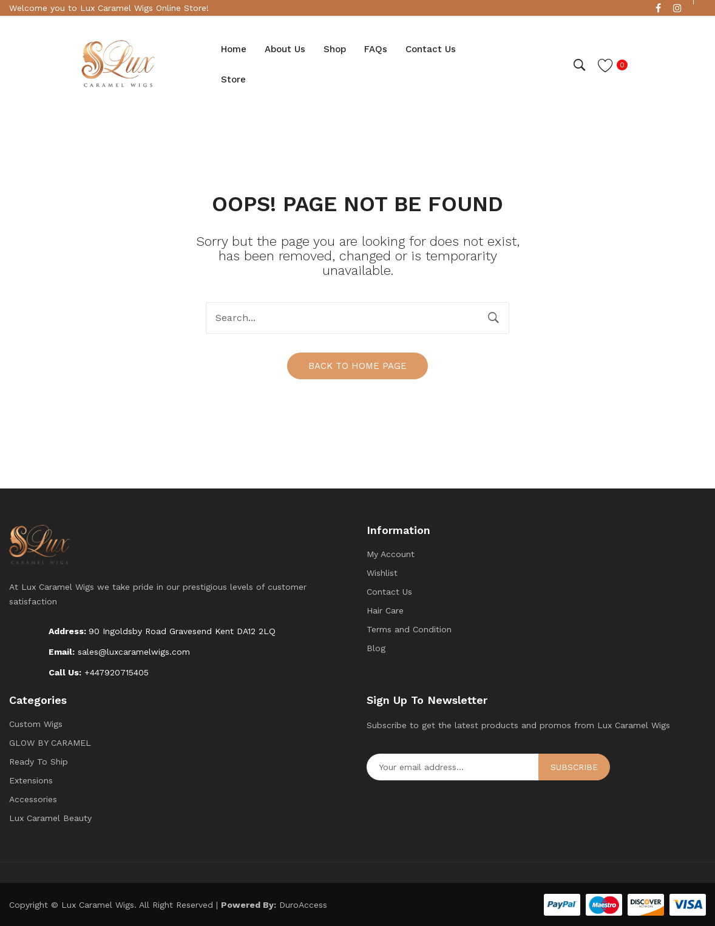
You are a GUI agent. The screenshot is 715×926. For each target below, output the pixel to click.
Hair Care (385, 610)
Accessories (33, 798)
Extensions (31, 780)
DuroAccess (303, 904)
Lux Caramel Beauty (50, 817)
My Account (391, 553)
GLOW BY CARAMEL (50, 742)
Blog (376, 647)
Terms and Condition (409, 629)
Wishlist (382, 572)
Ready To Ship (38, 761)
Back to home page (357, 365)
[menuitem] (233, 50)
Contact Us (389, 591)
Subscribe (574, 766)
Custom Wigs (36, 723)
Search (493, 318)
